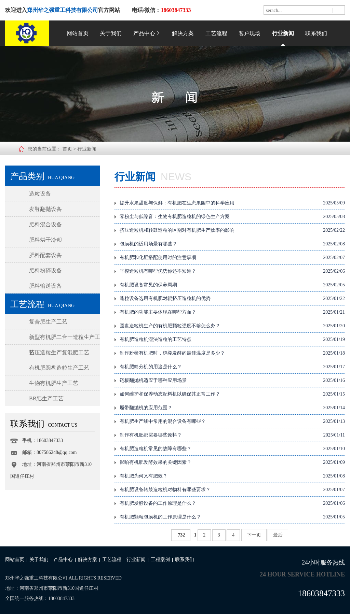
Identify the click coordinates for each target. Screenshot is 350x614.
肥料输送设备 (45, 286)
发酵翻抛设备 (45, 209)
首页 (67, 149)
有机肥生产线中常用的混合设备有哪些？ (232, 421)
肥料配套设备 (45, 255)
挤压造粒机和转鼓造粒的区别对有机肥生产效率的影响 (232, 230)
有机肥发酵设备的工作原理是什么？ (232, 503)
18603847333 (321, 593)
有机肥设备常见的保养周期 (232, 285)
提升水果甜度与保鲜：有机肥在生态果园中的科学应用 (232, 203)
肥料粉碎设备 (45, 270)
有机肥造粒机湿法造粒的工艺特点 (232, 339)
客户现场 (249, 33)
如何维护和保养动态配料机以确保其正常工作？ (232, 394)
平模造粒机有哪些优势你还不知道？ (232, 271)
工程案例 (160, 559)
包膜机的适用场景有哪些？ (232, 244)
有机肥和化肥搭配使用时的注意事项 (232, 258)
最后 (278, 535)
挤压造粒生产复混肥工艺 (59, 352)
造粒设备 (40, 194)
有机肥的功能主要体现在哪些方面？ (232, 312)
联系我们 (316, 33)
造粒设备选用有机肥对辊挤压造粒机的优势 (232, 298)
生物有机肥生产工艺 (53, 383)
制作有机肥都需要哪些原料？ (232, 435)
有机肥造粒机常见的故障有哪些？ (232, 449)
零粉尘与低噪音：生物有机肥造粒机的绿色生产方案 (232, 217)
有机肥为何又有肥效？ (232, 476)
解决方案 (183, 33)
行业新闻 (283, 33)
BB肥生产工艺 (46, 398)
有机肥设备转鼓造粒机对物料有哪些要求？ (232, 490)
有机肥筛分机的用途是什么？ (232, 367)
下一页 (254, 535)
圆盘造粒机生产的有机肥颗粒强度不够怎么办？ (232, 326)
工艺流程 (216, 33)
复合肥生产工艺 (48, 322)
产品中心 (147, 33)
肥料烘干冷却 (45, 240)
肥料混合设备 (45, 224)
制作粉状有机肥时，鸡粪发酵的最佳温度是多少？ (232, 353)
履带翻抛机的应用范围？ (232, 408)
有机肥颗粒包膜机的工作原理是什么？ (232, 517)
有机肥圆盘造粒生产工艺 (59, 368)
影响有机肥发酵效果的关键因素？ (232, 462)
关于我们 (111, 33)
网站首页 (78, 33)
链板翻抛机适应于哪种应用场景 (232, 380)
